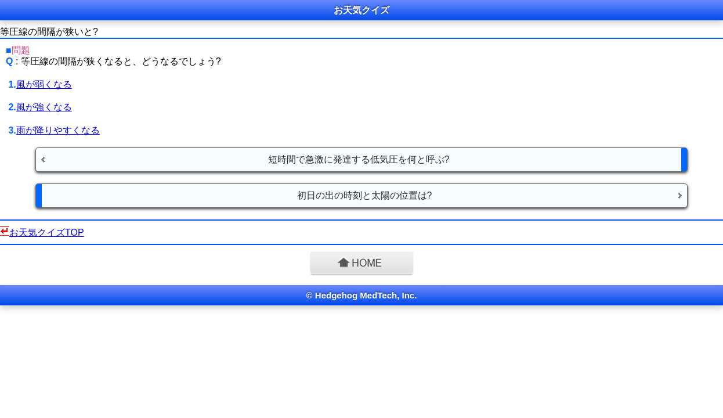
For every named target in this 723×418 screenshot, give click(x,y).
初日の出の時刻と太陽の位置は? (364, 195)
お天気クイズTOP (46, 232)
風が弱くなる (44, 84)
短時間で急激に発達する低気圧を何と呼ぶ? (359, 159)
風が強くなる (44, 107)
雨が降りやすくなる (58, 130)
